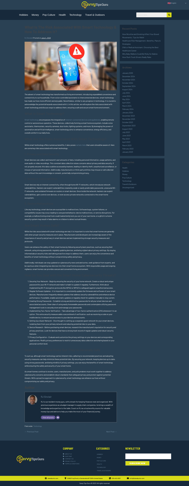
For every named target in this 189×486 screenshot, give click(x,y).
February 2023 (127, 148)
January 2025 (127, 73)
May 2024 (126, 99)
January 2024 (127, 112)
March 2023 (126, 145)
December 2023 (128, 116)
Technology (75, 15)
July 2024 (126, 93)
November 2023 (128, 119)
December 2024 (128, 76)
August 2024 (127, 89)
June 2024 (126, 96)
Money (35, 15)
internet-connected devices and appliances (82, 120)
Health (62, 15)
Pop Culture (48, 15)
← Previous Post (31, 431)
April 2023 (126, 142)
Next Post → (111, 431)
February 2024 (128, 109)
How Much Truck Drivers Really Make (136, 57)
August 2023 (127, 129)
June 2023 (126, 135)
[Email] (58, 417)
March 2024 (127, 106)
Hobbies (23, 15)
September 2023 (128, 125)
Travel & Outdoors (95, 15)
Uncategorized (128, 187)
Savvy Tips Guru (84, 483)
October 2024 (127, 83)
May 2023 (126, 139)
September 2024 (129, 86)
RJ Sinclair (46, 396)
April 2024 (126, 102)
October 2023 (127, 122)
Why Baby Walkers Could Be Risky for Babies (140, 54)
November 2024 (128, 79)
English (172, 3)
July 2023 (126, 132)
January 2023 (127, 152)
